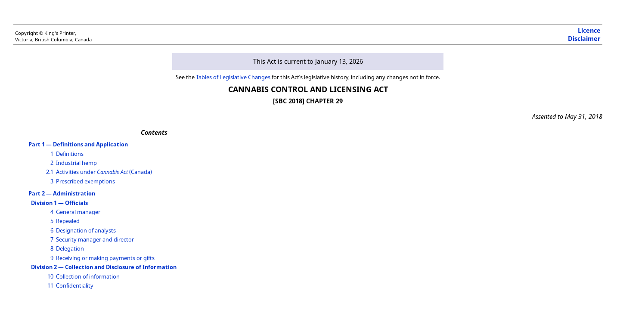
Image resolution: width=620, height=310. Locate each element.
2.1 (49, 172)
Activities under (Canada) (104, 172)
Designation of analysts (86, 230)
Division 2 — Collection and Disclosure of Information (104, 267)
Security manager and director (95, 239)
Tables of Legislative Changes (233, 77)
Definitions (70, 154)
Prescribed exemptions (85, 181)
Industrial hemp (76, 163)
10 (50, 276)
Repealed (68, 221)
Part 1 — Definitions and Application (78, 144)
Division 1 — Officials (59, 203)
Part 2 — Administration (61, 193)
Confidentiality (74, 285)
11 (50, 285)
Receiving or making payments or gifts (105, 258)
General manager (78, 212)
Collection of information (88, 276)
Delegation (70, 248)
